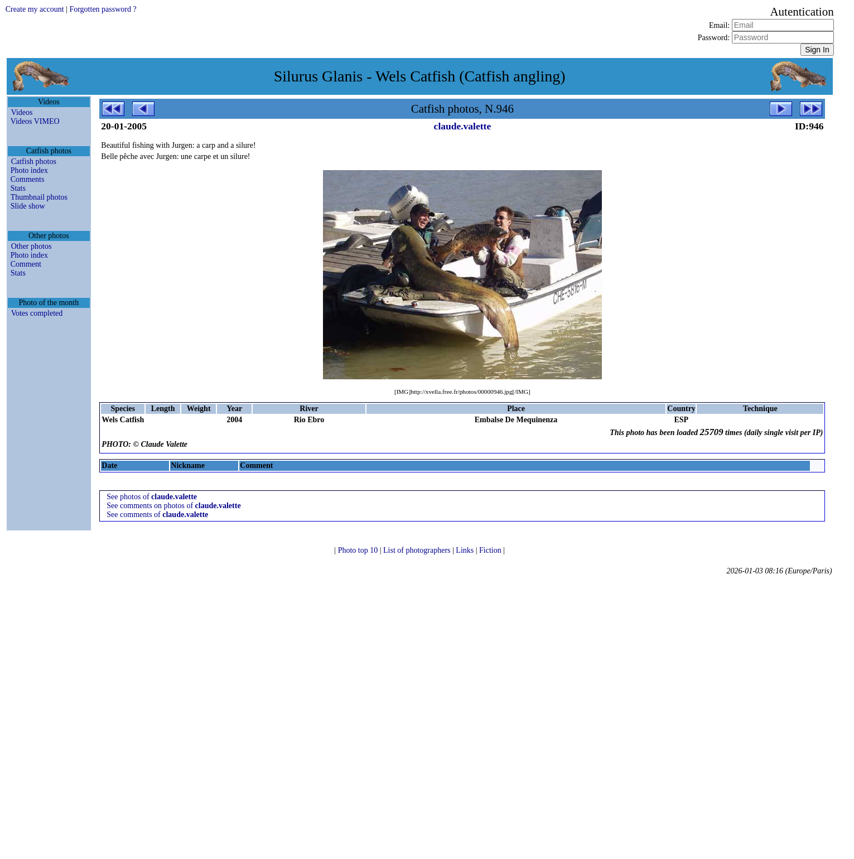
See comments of (157, 514)
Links (465, 550)
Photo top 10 (359, 550)
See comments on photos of (173, 505)
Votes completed (37, 313)
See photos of (152, 497)
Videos (22, 112)
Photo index (29, 170)
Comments (28, 179)
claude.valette (462, 126)
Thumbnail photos (39, 197)
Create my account (35, 9)
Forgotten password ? (102, 9)
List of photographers (417, 550)
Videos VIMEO (35, 121)
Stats (18, 188)
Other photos (31, 246)
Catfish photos (33, 161)
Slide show (28, 206)
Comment (26, 264)
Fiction (491, 550)
